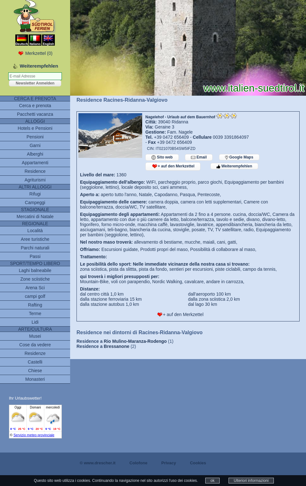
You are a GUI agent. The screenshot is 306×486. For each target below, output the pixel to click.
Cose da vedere (35, 344)
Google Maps (239, 157)
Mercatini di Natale (35, 216)
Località (35, 230)
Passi (35, 256)
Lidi (35, 322)
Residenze (35, 353)
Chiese (35, 370)
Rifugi (35, 193)
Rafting (35, 304)
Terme (35, 313)
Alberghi (35, 154)
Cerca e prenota (35, 105)
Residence (35, 171)
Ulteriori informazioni (251, 480)
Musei (35, 336)
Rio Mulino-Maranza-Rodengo (135, 341)
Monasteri (35, 379)
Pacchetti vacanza (35, 114)
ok (212, 480)
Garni (35, 145)
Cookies (198, 462)
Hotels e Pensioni (35, 128)
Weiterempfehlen (234, 166)
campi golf (35, 296)
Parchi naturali (35, 247)
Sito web (162, 157)
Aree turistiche (35, 239)
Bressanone (116, 346)
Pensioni (35, 136)
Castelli (35, 361)
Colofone (138, 462)
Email (199, 157)
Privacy (168, 462)
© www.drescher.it (97, 462)
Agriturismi (35, 179)
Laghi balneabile (35, 270)
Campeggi (35, 202)
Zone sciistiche (35, 279)
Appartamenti (35, 162)
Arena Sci (35, 287)
